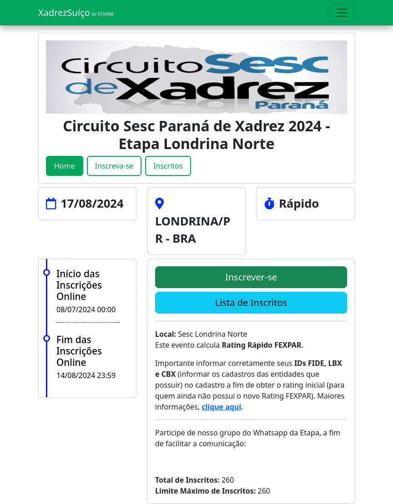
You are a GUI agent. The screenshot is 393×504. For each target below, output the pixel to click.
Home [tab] (64, 166)
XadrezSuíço (76, 12)
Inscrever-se (251, 277)
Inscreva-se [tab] (114, 166)
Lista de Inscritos (251, 302)
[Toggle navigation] (342, 13)
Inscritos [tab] (168, 166)
